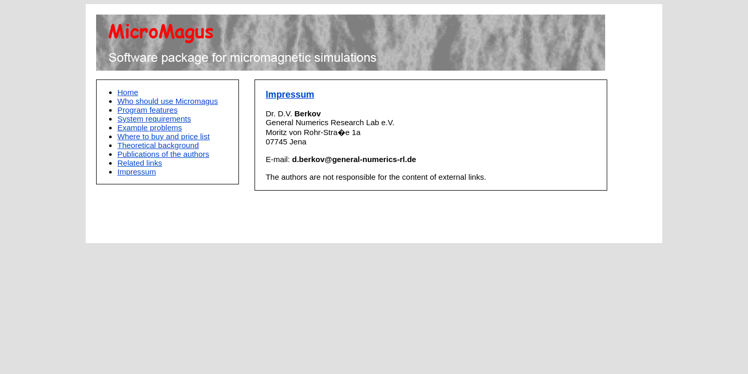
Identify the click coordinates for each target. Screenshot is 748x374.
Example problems (149, 127)
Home (127, 92)
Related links (139, 162)
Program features (147, 109)
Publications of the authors (163, 154)
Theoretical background (158, 145)
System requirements (154, 118)
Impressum (136, 171)
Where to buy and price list (163, 136)
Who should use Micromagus (167, 101)
